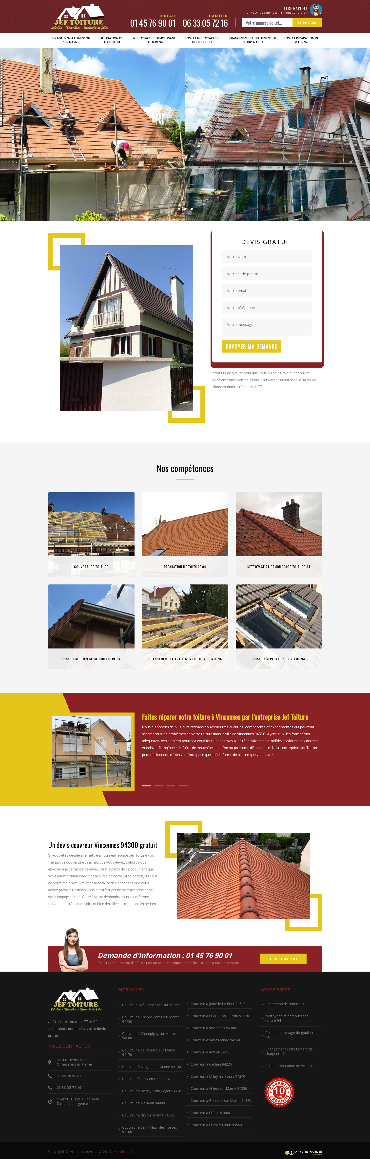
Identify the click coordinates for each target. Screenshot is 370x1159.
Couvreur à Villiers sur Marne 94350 (219, 1088)
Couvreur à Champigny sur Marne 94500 (149, 1035)
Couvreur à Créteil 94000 (210, 1112)
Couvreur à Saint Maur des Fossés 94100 (149, 1129)
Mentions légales (127, 1151)
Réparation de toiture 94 (111, 40)
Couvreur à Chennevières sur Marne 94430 (150, 1019)
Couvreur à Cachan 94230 (211, 1064)
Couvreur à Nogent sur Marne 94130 (151, 1066)
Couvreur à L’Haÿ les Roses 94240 (218, 1076)
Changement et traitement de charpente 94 (252, 40)
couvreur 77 (78, 1021)
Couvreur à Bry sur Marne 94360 (148, 1115)
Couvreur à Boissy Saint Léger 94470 (151, 1091)
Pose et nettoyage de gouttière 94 (202, 40)
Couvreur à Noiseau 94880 (143, 1103)
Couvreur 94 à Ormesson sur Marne (71, 40)
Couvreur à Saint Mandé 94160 (215, 1040)
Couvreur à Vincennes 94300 (213, 1027)
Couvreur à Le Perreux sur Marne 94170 (148, 1052)
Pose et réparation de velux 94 (301, 40)
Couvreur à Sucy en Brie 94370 (146, 1078)
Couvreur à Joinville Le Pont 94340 (218, 1003)
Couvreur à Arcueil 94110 (211, 1052)
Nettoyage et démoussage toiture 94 (154, 40)
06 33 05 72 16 (205, 22)
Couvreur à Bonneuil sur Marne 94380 (221, 1100)
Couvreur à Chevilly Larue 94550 (216, 1124)
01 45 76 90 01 (152, 22)
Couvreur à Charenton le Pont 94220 (220, 1015)
